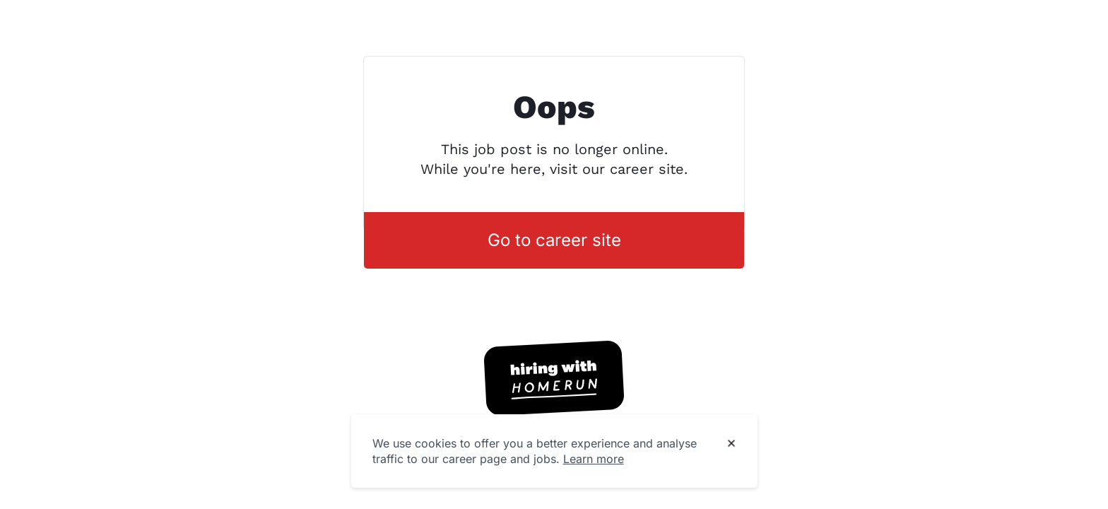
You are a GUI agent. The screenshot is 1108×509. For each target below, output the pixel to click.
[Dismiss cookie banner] (731, 444)
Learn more (593, 459)
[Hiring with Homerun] (554, 378)
